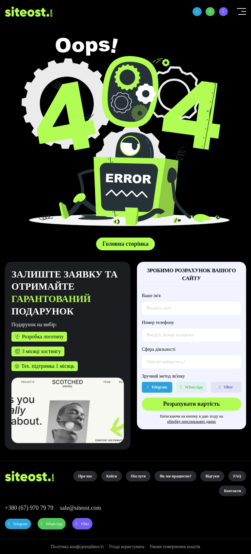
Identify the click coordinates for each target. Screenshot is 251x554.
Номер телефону (158, 322)
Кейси (111, 476)
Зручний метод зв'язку (163, 376)
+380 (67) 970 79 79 (29, 508)
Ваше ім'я (151, 295)
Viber (118, 524)
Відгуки (212, 476)
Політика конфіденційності (77, 546)
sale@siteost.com (80, 508)
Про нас (85, 476)
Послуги (138, 476)
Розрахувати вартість (191, 404)
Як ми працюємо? (175, 476)
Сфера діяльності (159, 349)
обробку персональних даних (191, 421)
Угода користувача (126, 546)
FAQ (237, 476)
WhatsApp (72, 524)
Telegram (27, 524)
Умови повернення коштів (174, 546)
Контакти (232, 491)
